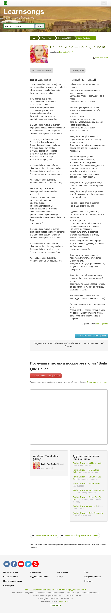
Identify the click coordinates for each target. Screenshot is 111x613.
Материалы (62, 572)
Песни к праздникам (12, 581)
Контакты (88, 581)
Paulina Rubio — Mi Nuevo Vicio (87, 463)
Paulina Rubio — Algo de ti (85, 506)
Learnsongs (23, 12)
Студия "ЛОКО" (64, 601)
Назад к (44, 535)
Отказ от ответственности (97, 382)
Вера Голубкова (101, 324)
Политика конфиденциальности (71, 590)
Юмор (60, 577)
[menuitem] (41, 70)
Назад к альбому (79, 535)
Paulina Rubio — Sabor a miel (86, 483)
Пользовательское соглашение (39, 590)
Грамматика (35, 572)
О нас (86, 572)
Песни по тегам (10, 572)
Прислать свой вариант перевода (91, 336)
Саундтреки (8, 585)
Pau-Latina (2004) (66, 52)
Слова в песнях (10, 577)
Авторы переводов (92, 577)
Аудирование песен (39, 577)
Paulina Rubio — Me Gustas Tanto (88, 490)
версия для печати (100, 58)
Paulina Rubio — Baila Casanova (88, 513)
